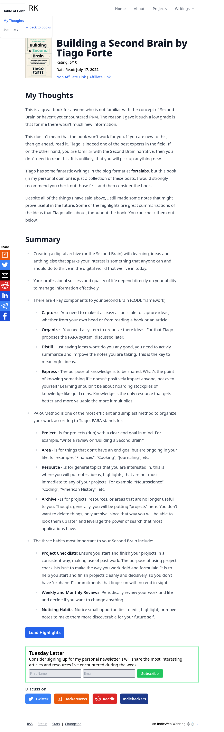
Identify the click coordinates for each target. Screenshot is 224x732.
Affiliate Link (100, 76)
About (139, 8)
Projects (160, 8)
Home (120, 8)
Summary (10, 29)
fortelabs (140, 171)
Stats (56, 724)
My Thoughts (13, 20)
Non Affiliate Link (71, 76)
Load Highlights (45, 632)
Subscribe (150, 673)
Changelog (73, 724)
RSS (30, 724)
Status (42, 724)
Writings (185, 8)
